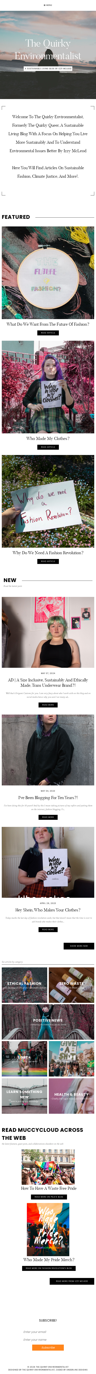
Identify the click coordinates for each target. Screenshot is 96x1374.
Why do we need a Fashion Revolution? (48, 552)
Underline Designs (77, 1370)
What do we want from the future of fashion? (48, 324)
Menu (48, 5)
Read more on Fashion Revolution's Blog (49, 1268)
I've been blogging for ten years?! (48, 797)
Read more (48, 705)
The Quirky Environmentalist (52, 1367)
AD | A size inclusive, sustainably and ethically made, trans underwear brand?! (48, 682)
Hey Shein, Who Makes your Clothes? (48, 910)
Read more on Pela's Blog (49, 1197)
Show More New (79, 946)
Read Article (48, 332)
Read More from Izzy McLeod (72, 1281)
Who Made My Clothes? (48, 438)
